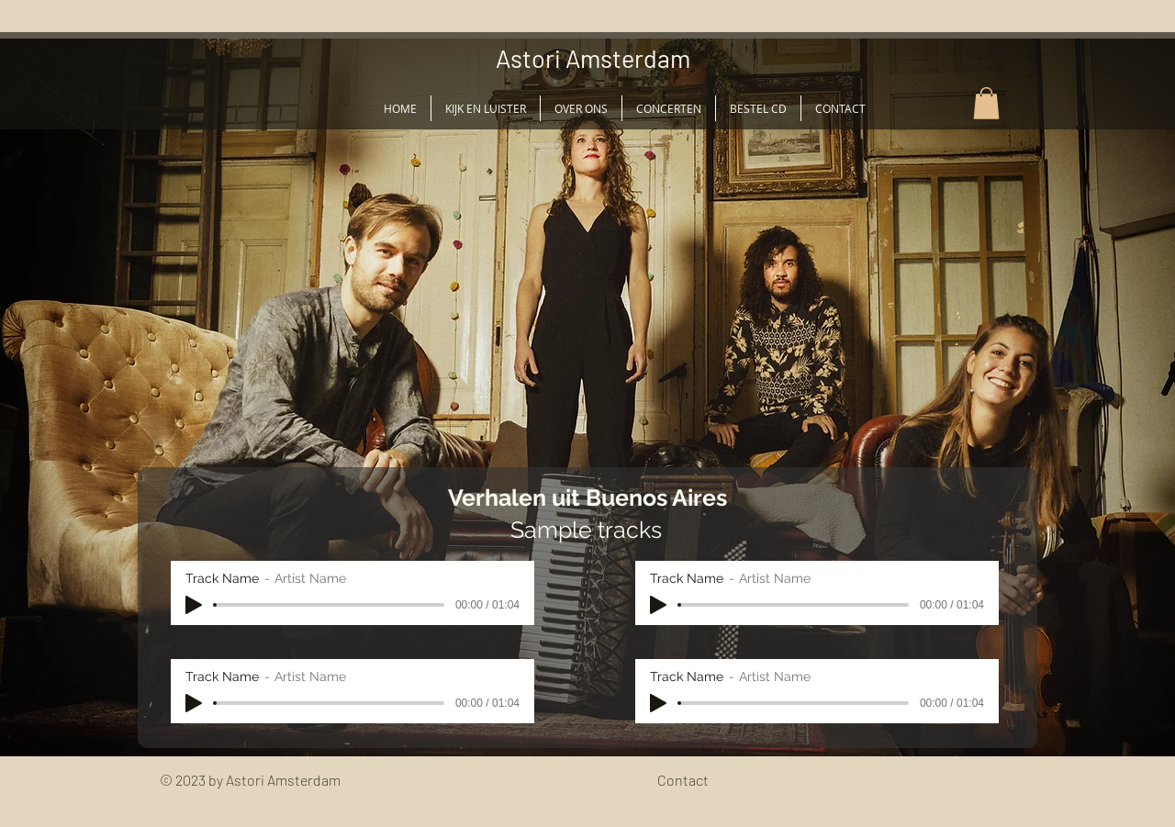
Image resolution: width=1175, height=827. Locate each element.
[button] (986, 103)
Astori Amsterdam (593, 58)
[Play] (193, 605)
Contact (683, 779)
